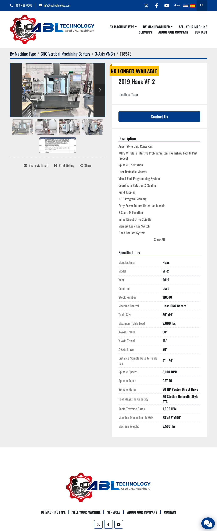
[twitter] (144, 5)
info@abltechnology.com (57, 5)
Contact (201, 32)
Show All (159, 239)
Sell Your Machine (193, 26)
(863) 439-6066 (23, 5)
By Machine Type (122, 26)
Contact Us (159, 116)
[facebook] (155, 5)
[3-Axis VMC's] (105, 54)
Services (145, 32)
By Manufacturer (156, 26)
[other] (176, 5)
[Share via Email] (36, 165)
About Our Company (173, 32)
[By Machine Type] (23, 54)
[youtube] (166, 5)
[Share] (85, 165)
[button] (123, 26)
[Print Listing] (64, 165)
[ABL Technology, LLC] (108, 486)
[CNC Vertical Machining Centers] (65, 54)
